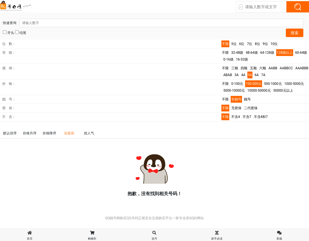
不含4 (235, 117)
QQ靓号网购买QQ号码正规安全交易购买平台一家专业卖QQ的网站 (154, 218)
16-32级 (242, 59)
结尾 (20, 32)
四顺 (244, 68)
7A (263, 75)
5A (250, 75)
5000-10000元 (234, 90)
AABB (273, 68)
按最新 (69, 133)
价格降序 (49, 133)
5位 (234, 44)
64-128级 (267, 53)
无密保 (236, 108)
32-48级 (237, 53)
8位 (257, 44)
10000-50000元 (259, 90)
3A (237, 75)
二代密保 (251, 108)
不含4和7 (261, 117)
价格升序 (29, 133)
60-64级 (301, 53)
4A (243, 75)
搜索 (295, 33)
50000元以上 (283, 90)
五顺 (253, 68)
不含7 (247, 117)
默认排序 (10, 133)
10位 (274, 44)
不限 (225, 44)
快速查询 (153, 23)
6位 (242, 44)
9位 (265, 44)
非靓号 (236, 99)
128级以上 (285, 53)
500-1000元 (273, 84)
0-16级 (228, 59)
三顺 (234, 68)
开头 (8, 32)
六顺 (262, 68)
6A (256, 75)
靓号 (247, 99)
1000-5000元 (294, 84)
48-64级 (252, 53)
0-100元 (237, 84)
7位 (249, 44)
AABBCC (286, 68)
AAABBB (301, 68)
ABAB (227, 75)
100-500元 (254, 84)
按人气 (89, 133)
